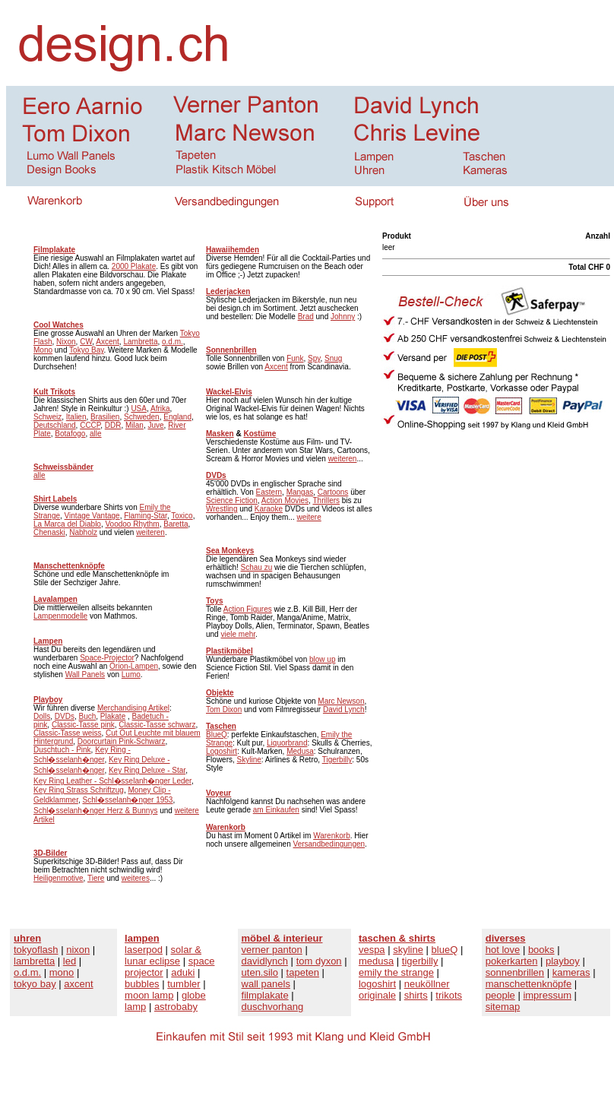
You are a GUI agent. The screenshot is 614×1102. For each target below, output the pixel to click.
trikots (448, 995)
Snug (333, 358)
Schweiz (47, 417)
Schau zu (257, 567)
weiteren (150, 532)
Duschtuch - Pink (62, 750)
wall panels (266, 984)
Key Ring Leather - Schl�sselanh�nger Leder (112, 781)
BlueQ (216, 734)
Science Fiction (232, 500)
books (541, 949)
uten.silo (260, 972)
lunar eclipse (152, 961)
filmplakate (265, 995)
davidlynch (265, 961)
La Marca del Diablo (67, 524)
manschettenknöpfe (528, 984)
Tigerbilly (337, 759)
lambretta (34, 961)
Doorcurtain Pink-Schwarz (122, 741)
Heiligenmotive (58, 878)
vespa (372, 949)
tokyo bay (35, 984)
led (69, 961)
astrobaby (176, 1006)
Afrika (160, 408)
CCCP (90, 425)
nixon (78, 949)
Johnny (343, 316)
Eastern (269, 492)
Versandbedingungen (329, 844)
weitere (309, 517)
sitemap (503, 1006)
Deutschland (54, 425)
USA (139, 408)
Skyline (249, 759)
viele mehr (237, 634)
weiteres (136, 878)
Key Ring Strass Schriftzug (78, 790)
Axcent (107, 341)
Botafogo (70, 433)
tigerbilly (420, 961)
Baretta (175, 524)
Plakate (112, 716)
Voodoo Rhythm (133, 524)
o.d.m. (172, 341)
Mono (42, 350)
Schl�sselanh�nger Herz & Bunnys (95, 810)
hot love (503, 949)
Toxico (181, 515)
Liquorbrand (287, 743)
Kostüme (259, 433)
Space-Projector (107, 658)
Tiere (95, 878)
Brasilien (104, 417)
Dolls (41, 716)
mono (61, 972)
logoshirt (377, 984)
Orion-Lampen (133, 666)
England (177, 417)
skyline (408, 949)
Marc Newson (341, 701)
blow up (322, 659)
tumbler (183, 984)
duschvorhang (273, 1006)
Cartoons (333, 492)
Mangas (300, 492)
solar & (186, 949)
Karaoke (269, 509)
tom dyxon (319, 961)
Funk (294, 358)
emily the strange (396, 972)
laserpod (144, 949)
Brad (306, 316)
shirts (416, 995)
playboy (563, 961)
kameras (571, 972)
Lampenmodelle (60, 616)
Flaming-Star (145, 515)
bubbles (142, 984)
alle (96, 433)
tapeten (302, 972)
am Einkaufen (276, 810)
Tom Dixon (224, 709)
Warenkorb (331, 835)
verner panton (272, 949)
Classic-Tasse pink (83, 724)
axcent (78, 984)
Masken (220, 433)
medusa (376, 961)
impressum (547, 995)
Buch (87, 716)
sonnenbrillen (515, 972)
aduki (183, 972)
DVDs (64, 716)
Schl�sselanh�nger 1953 (127, 800)
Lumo (131, 674)
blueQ (445, 949)
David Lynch (344, 709)
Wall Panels (85, 674)
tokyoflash (36, 949)
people (500, 995)
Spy (314, 358)
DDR (113, 425)
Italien (76, 417)
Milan (134, 425)
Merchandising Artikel (133, 708)
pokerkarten (512, 961)
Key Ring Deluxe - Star (147, 770)
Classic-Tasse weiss (67, 733)
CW (86, 341)
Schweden (142, 417)
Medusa (300, 751)
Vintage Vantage (92, 515)
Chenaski (49, 532)
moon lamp (149, 995)
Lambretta (140, 341)
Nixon (66, 341)
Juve (155, 425)
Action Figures (247, 609)
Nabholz (83, 532)
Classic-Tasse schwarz (157, 724)
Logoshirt (221, 751)
